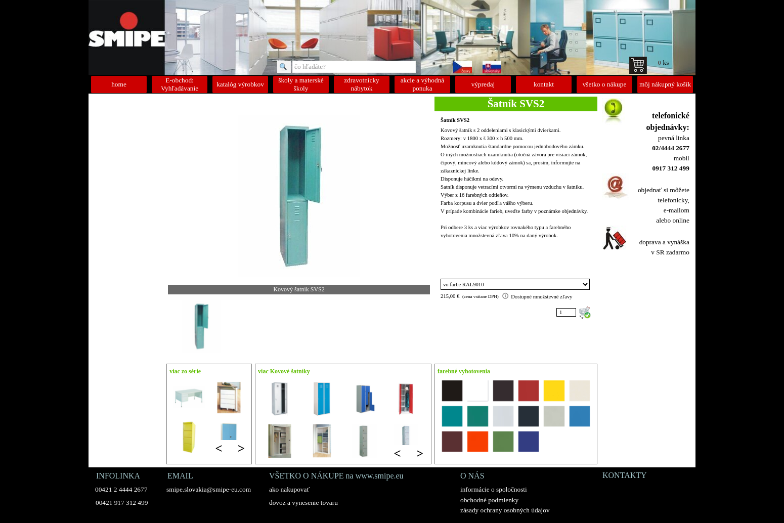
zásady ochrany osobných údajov (505, 510)
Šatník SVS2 (455, 120)
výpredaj (483, 84)
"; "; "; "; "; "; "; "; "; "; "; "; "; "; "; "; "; (515, 284)
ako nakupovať (289, 489)
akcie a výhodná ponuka (423, 84)
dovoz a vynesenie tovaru (303, 502)
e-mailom (676, 210)
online (680, 220)
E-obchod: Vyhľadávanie (179, 84)
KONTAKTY (624, 475)
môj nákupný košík (665, 84)
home (118, 84)
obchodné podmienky (489, 500)
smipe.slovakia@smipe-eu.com (208, 489)
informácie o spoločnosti (493, 489)
